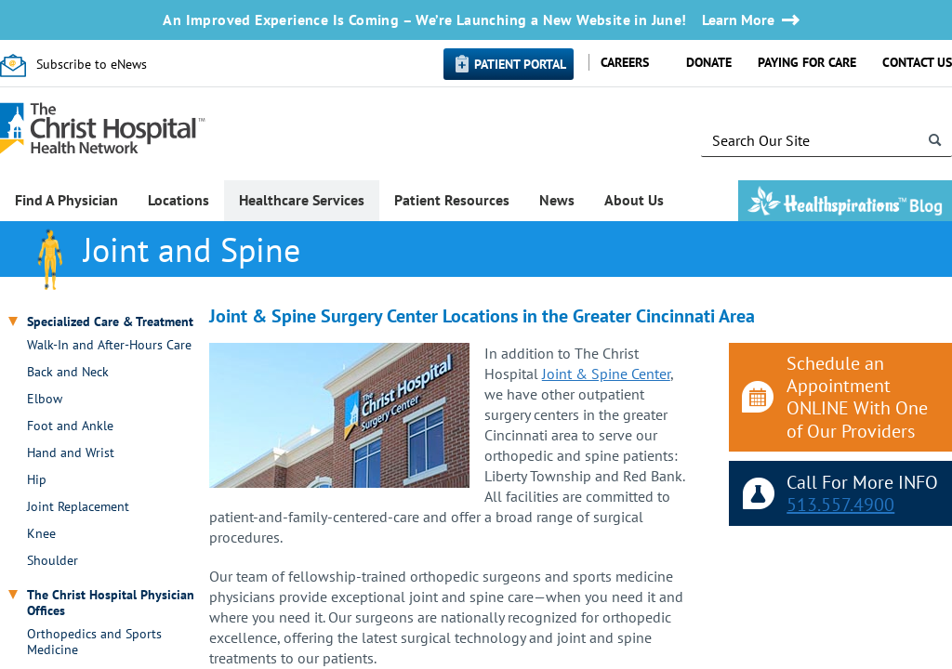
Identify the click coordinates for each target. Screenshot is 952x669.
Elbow (44, 399)
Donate (709, 62)
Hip (36, 480)
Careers (625, 62)
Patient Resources (451, 199)
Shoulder (52, 561)
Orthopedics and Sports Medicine (94, 642)
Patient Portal (520, 64)
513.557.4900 (840, 504)
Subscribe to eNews (91, 64)
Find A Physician (66, 199)
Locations (178, 199)
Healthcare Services (301, 199)
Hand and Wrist (70, 453)
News (557, 199)
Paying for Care (807, 62)
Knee (41, 534)
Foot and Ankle (70, 426)
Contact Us (917, 62)
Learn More (738, 20)
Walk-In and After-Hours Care (109, 345)
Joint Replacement (78, 507)
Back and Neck (68, 372)
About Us (634, 199)
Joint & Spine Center (606, 373)
